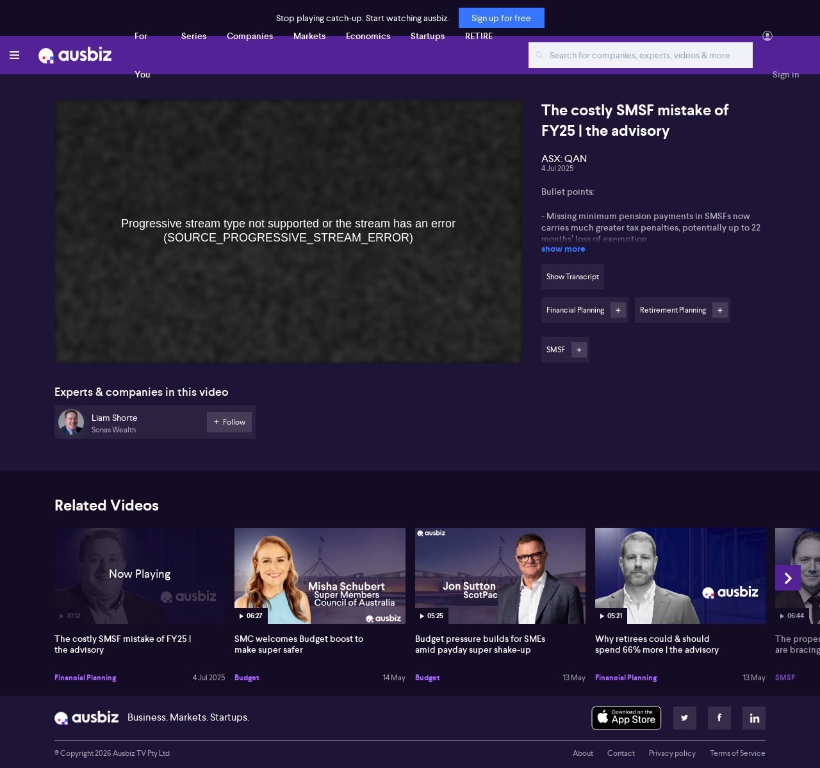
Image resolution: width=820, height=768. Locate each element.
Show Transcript (572, 277)
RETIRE (479, 36)
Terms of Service (738, 753)
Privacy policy (672, 753)
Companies (250, 36)
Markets (309, 36)
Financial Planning (85, 678)
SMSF (785, 678)
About (583, 753)
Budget (246, 678)
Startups (428, 36)
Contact (621, 753)
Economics (368, 36)
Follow (618, 310)
